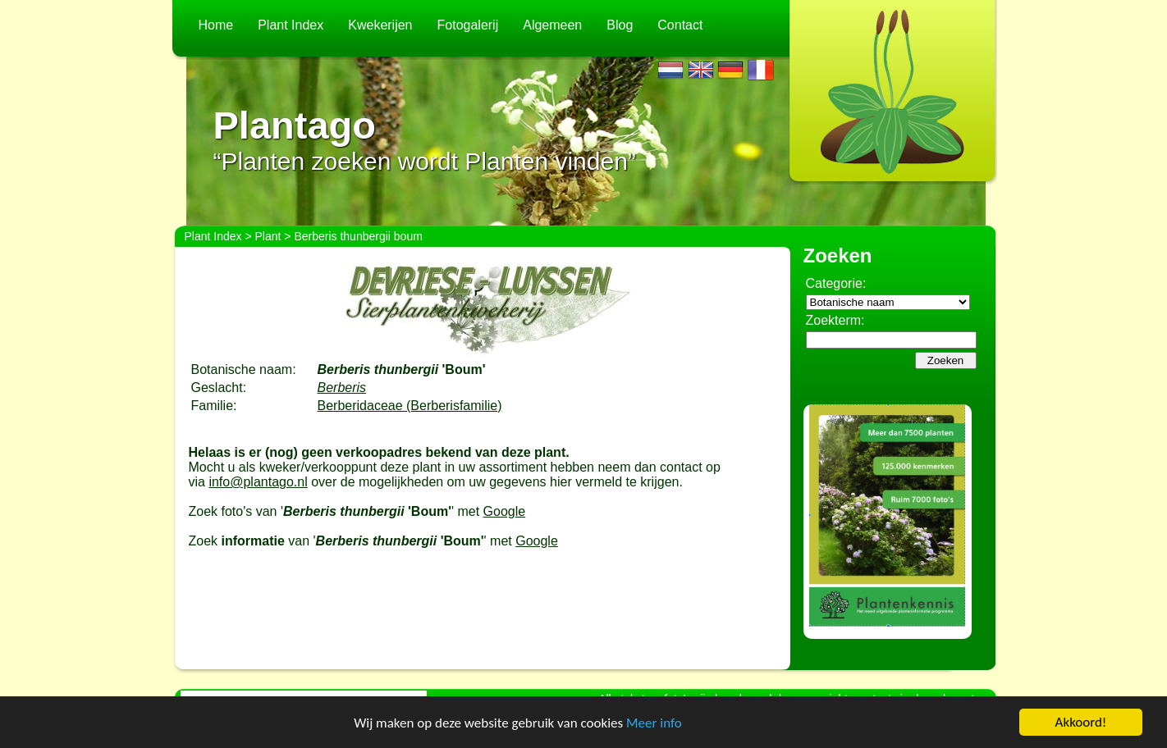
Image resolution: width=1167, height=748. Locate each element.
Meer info (654, 723)
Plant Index (290, 25)
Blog (619, 25)
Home (216, 25)
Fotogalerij (468, 25)
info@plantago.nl (257, 482)
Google (504, 511)
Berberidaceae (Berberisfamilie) (410, 406)
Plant (268, 236)
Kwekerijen (380, 25)
